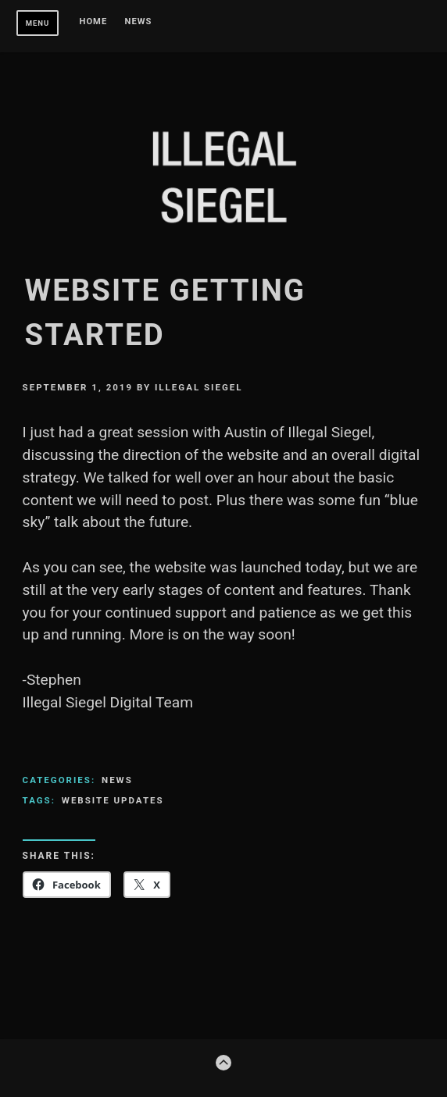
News (138, 22)
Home (94, 22)
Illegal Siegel (198, 387)
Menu (38, 23)
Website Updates (113, 800)
